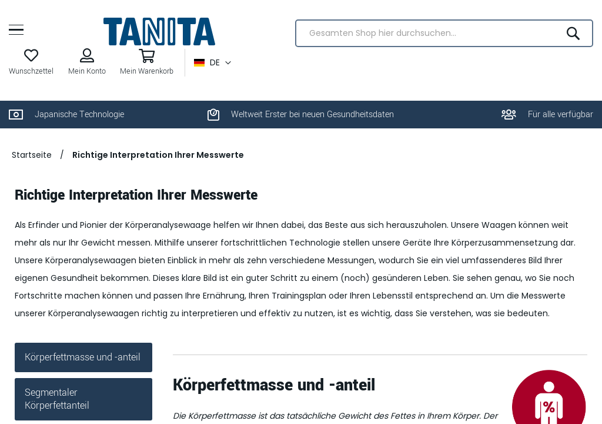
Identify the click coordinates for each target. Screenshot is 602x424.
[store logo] (159, 31)
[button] (212, 63)
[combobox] (444, 33)
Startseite (32, 155)
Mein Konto (87, 71)
